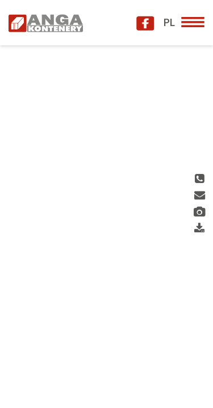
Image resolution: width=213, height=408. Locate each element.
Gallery (200, 212)
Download (199, 228)
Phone (199, 179)
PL (168, 22)
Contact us (199, 195)
